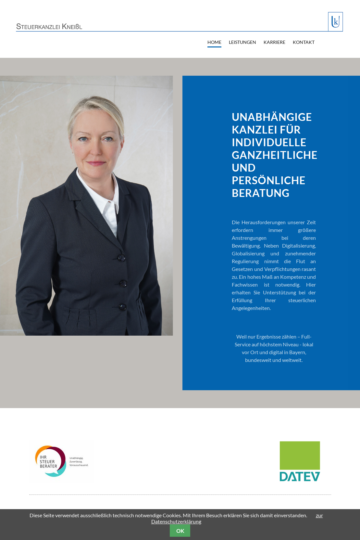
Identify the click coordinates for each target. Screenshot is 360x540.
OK (180, 531)
